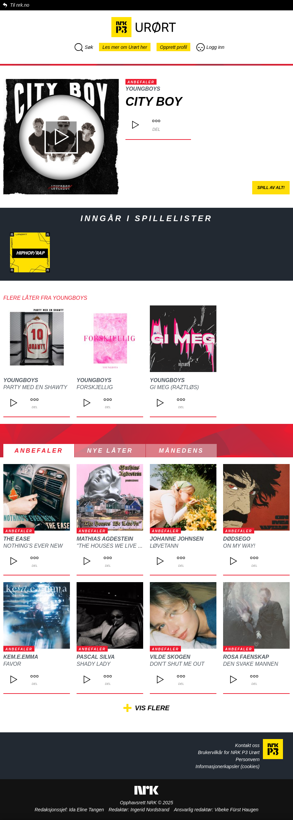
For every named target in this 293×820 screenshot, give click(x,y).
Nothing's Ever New (33, 546)
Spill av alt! (271, 187)
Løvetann (164, 546)
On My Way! (239, 546)
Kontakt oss (247, 745)
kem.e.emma (20, 657)
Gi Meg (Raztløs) (174, 387)
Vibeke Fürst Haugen (236, 809)
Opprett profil (173, 47)
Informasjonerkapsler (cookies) (228, 766)
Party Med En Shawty (35, 387)
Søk (84, 47)
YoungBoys (142, 89)
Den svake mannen (250, 664)
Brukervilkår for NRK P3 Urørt (229, 752)
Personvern (247, 759)
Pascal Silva (96, 657)
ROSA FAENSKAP (246, 657)
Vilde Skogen (170, 657)
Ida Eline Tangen (86, 809)
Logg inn (210, 47)
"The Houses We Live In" (111, 546)
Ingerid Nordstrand (149, 809)
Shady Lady (93, 664)
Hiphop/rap (30, 253)
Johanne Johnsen (176, 539)
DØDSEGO (237, 539)
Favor (12, 664)
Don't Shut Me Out (177, 664)
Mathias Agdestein (105, 539)
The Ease (16, 539)
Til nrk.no (19, 5)
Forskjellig (95, 387)
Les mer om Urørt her (124, 47)
